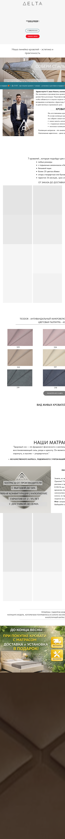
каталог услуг (33, 21)
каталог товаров (32, 21)
